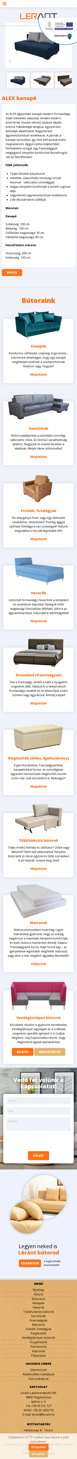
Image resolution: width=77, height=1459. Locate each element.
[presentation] (38, 1141)
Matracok (38, 922)
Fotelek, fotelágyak (38, 510)
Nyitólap (38, 1290)
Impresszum (38, 1370)
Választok (38, 964)
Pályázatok (38, 1356)
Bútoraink (38, 1299)
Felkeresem (30, 1263)
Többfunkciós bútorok (38, 840)
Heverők (38, 593)
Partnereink (38, 1347)
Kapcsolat (38, 1351)
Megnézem (38, 374)
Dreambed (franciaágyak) (38, 675)
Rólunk (38, 1294)
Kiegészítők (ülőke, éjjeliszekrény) (38, 758)
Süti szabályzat (38, 1379)
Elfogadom (38, 1447)
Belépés (23, 1052)
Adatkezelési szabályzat (39, 1374)
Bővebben (38, 1454)
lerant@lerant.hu (43, 1414)
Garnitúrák (38, 428)
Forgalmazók (38, 1342)
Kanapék (38, 346)
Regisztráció (49, 1052)
